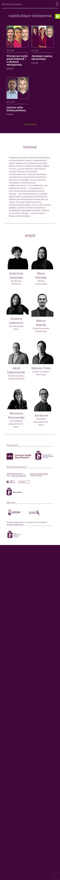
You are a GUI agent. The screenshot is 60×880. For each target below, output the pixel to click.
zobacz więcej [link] (30, 124)
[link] (57, 16)
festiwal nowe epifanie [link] (12, 4)
